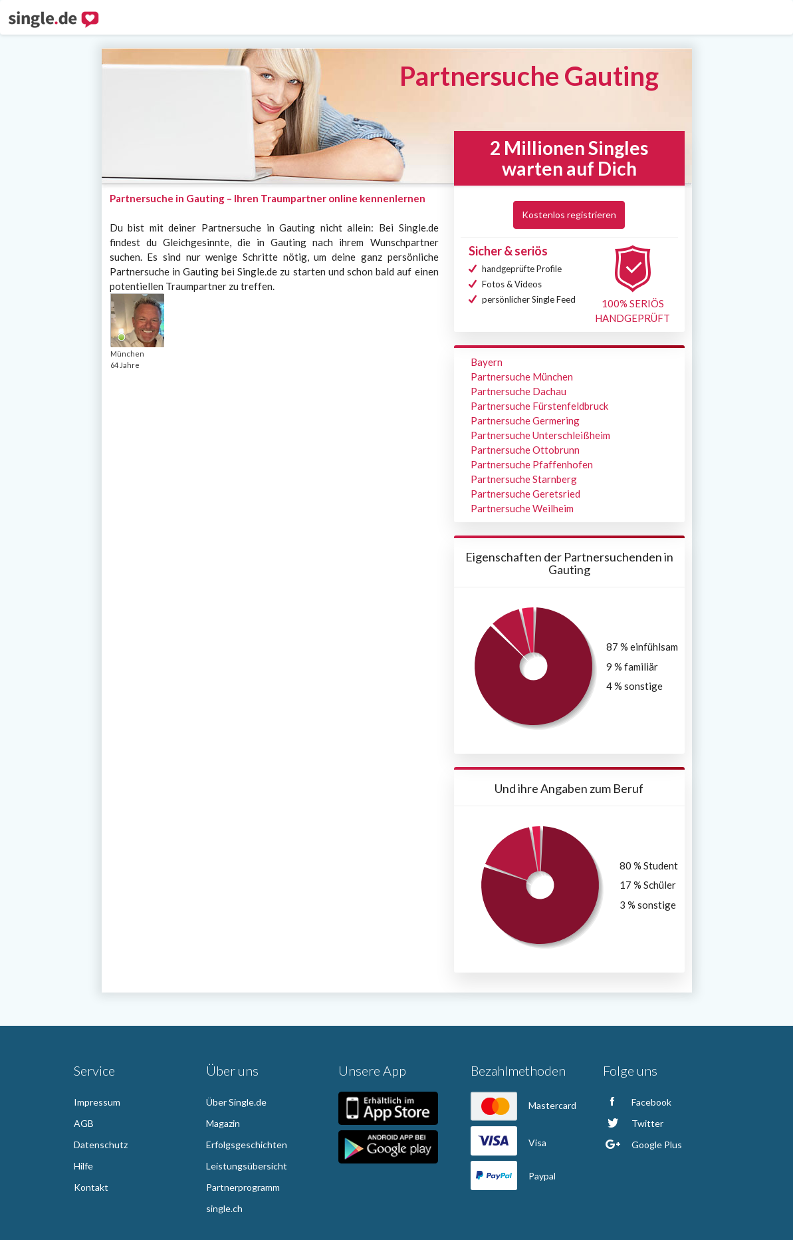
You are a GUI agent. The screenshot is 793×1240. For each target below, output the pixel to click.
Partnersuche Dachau (518, 391)
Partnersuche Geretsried (525, 494)
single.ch (224, 1208)
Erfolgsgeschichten (246, 1144)
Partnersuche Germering (525, 420)
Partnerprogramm (243, 1187)
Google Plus (642, 1144)
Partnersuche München (522, 377)
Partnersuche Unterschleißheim (540, 435)
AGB (84, 1123)
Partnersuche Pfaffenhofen (532, 464)
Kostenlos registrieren (569, 214)
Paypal (513, 1175)
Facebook (637, 1102)
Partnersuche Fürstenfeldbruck (539, 406)
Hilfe (83, 1165)
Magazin (223, 1123)
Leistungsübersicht (246, 1165)
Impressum (97, 1102)
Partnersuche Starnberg (524, 479)
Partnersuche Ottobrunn (525, 450)
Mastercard (523, 1105)
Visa (508, 1142)
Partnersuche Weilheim (522, 508)
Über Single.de (236, 1102)
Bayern (487, 362)
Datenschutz (101, 1144)
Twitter (633, 1123)
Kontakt (91, 1187)
